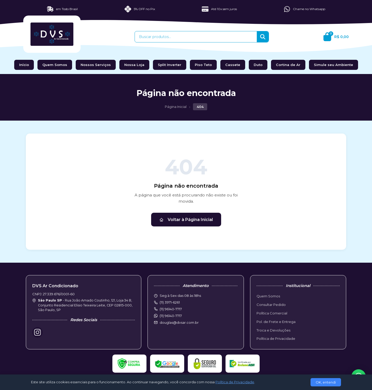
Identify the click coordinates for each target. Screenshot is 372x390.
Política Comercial (272, 313)
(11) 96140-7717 (171, 316)
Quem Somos (54, 65)
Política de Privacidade (276, 338)
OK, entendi (326, 382)
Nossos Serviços (96, 65)
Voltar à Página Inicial (186, 219)
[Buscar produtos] (196, 37)
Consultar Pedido (271, 305)
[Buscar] (263, 36)
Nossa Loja (134, 65)
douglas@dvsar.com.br (179, 322)
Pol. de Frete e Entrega (276, 322)
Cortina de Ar (288, 65)
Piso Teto (203, 65)
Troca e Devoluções (273, 330)
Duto (258, 65)
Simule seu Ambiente (333, 65)
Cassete (232, 65)
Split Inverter (169, 65)
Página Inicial (176, 107)
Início (24, 65)
